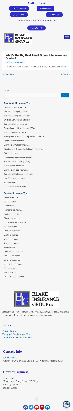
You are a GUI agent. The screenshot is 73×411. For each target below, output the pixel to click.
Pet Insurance (9, 248)
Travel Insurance (11, 243)
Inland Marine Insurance (14, 166)
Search (6, 91)
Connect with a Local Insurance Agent (36, 20)
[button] (36, 399)
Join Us (63, 67)
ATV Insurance (10, 273)
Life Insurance (10, 202)
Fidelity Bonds (10, 183)
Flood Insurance (10, 227)
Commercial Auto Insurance (15, 124)
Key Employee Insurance (14, 178)
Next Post (65, 75)
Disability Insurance (12, 218)
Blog (8, 62)
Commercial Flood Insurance (16, 170)
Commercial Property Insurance (17, 112)
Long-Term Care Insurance (15, 223)
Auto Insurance (10, 206)
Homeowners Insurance (14, 210)
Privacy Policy (9, 331)
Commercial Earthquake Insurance (18, 174)
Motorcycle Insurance (13, 264)
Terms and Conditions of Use (16, 334)
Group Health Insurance (14, 277)
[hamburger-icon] (67, 37)
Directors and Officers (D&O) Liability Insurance (23, 149)
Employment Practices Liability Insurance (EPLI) (24, 137)
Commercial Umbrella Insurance (17, 145)
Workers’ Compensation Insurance (18, 120)
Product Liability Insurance (15, 132)
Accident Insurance (12, 256)
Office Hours (9, 378)
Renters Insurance (11, 214)
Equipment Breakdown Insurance (17, 158)
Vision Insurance (11, 239)
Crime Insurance (11, 153)
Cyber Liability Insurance (14, 141)
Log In (46, 67)
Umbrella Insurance (12, 231)
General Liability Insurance (15, 107)
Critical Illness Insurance (14, 252)
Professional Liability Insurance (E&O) (19, 128)
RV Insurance (9, 269)
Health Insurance (11, 198)
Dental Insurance (11, 235)
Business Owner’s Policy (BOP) (17, 162)
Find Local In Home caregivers (16, 337)
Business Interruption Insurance (17, 116)
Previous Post (9, 75)
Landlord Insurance (12, 260)
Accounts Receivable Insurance (17, 187)
